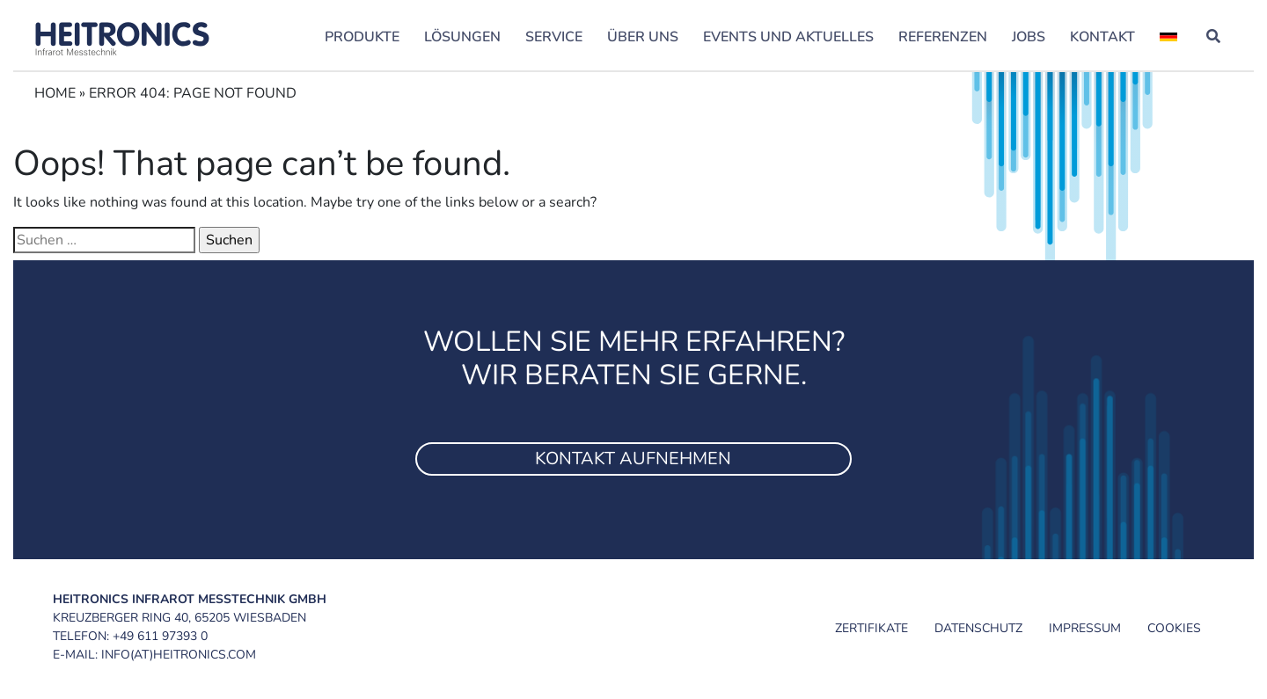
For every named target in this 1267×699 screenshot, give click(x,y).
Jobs (1028, 37)
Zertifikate (871, 628)
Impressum (1085, 628)
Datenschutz (978, 628)
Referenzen (942, 37)
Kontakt (1102, 37)
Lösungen (462, 37)
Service (553, 37)
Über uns (642, 37)
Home (55, 93)
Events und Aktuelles (788, 37)
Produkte (362, 37)
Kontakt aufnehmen (633, 458)
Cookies (1174, 628)
